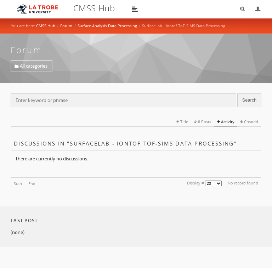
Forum (66, 25)
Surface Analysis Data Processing (107, 25)
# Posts (204, 121)
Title (183, 121)
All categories (33, 66)
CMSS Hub (45, 25)
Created (250, 121)
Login (255, 9)
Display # (195, 183)
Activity (227, 121)
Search (240, 9)
